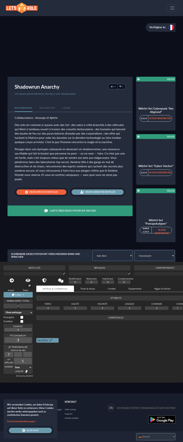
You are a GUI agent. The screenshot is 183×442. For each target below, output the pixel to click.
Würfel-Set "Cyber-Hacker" (156, 165)
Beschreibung (23, 108)
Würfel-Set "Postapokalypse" (156, 221)
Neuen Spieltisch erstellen (41, 192)
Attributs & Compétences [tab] (55, 288)
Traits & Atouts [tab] (87, 288)
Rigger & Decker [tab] (162, 288)
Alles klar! (30, 430)
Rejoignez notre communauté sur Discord (146, 408)
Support (68, 413)
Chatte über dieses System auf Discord (70, 211)
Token (25, 290)
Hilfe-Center (70, 409)
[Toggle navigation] (172, 8)
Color (17, 294)
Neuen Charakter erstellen (97, 192)
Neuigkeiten (47, 108)
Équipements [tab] (135, 288)
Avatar (11, 290)
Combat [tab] (112, 288)
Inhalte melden (72, 418)
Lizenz (66, 108)
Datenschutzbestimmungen (21, 421)
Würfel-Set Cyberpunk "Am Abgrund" (155, 110)
